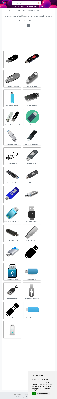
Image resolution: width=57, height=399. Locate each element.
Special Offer (30, 6)
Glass (15, 6)
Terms (26, 394)
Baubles (41, 6)
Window (36, 6)
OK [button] (34, 393)
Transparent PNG (18, 394)
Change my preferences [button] (42, 393)
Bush (19, 6)
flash (28, 25)
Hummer (23, 6)
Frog (45, 6)
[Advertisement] (28, 38)
